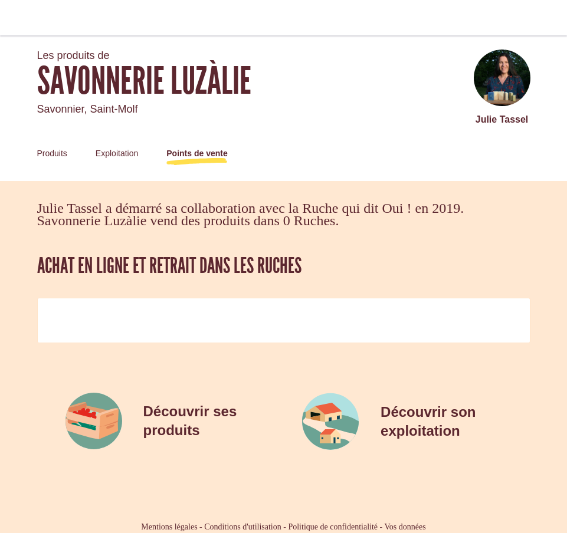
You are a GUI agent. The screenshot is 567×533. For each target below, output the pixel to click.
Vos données (405, 526)
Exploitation (117, 153)
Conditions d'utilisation (242, 526)
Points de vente (196, 153)
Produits (52, 153)
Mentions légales (169, 526)
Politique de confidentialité (333, 526)
